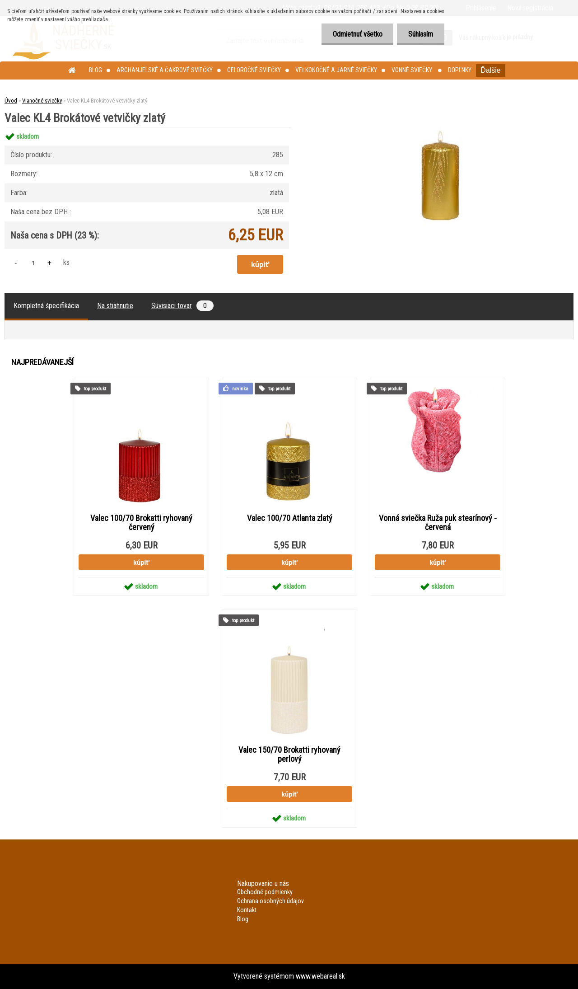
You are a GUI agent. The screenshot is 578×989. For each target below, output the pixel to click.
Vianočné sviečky (42, 100)
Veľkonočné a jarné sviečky (336, 70)
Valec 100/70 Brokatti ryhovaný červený (141, 523)
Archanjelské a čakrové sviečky (165, 70)
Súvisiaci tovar (182, 305)
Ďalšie (490, 70)
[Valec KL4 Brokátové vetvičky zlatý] (441, 127)
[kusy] (33, 263)
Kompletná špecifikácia (46, 305)
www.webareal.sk (320, 976)
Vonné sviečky (413, 70)
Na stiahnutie (115, 305)
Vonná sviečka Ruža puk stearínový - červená (438, 523)
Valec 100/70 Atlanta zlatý (289, 518)
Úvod (11, 100)
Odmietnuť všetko (357, 34)
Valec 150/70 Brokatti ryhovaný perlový (289, 754)
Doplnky (459, 70)
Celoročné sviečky (254, 70)
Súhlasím (420, 34)
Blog (95, 70)
